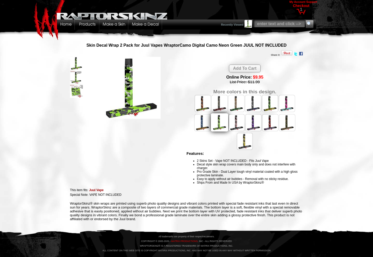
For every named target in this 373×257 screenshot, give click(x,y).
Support (311, 1)
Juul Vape (96, 190)
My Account (297, 1)
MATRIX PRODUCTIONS (184, 241)
